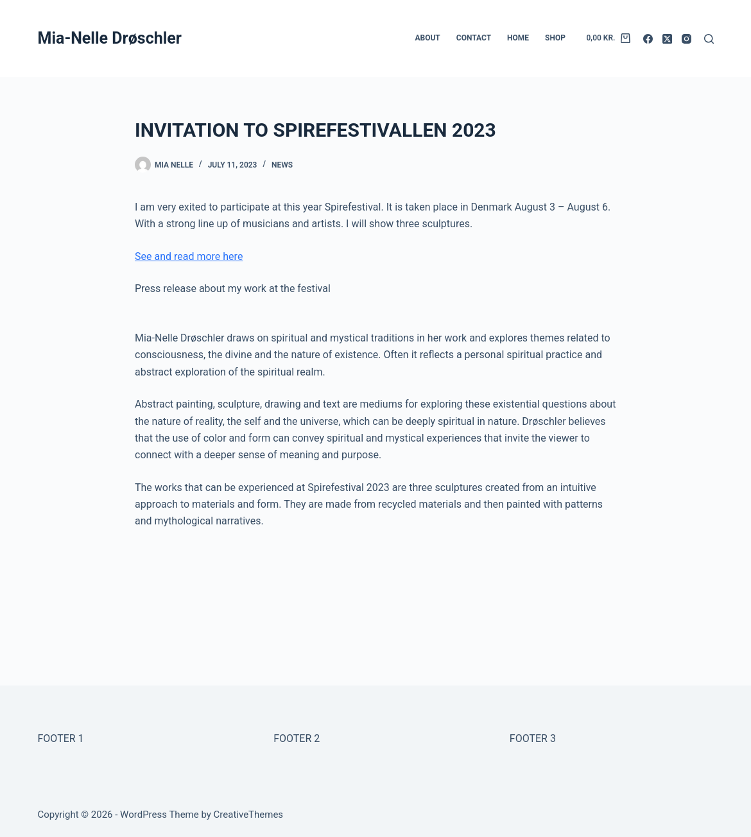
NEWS (282, 164)
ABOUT (427, 37)
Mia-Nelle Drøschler (110, 38)
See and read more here (189, 256)
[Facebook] (648, 39)
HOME (518, 37)
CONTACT (473, 37)
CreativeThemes (249, 814)
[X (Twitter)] (667, 39)
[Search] (709, 39)
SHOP (555, 37)
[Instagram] (686, 39)
